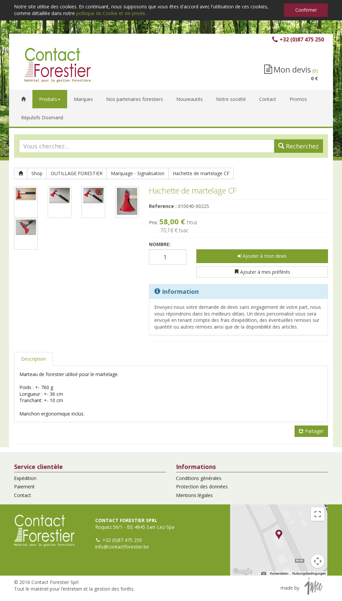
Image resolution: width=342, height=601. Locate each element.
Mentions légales (194, 495)
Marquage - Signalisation (137, 173)
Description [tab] (33, 359)
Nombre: (160, 244)
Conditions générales (198, 478)
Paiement (24, 486)
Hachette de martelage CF (201, 173)
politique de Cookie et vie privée (110, 13)
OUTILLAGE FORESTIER (77, 173)
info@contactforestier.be (122, 547)
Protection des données (202, 486)
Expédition (25, 478)
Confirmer (306, 10)
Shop (36, 173)
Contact (22, 495)
